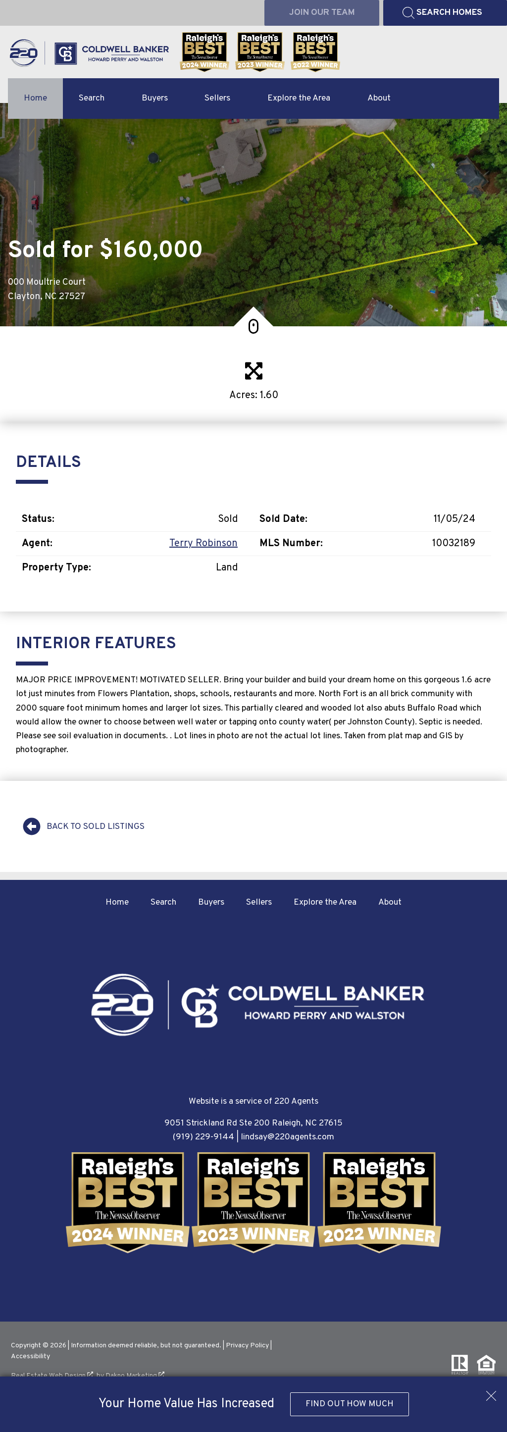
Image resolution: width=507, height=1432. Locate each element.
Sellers (259, 902)
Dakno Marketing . (135, 1376)
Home (35, 98)
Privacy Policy (247, 1345)
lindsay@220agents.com (287, 1137)
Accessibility (30, 1356)
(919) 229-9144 (203, 1137)
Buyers (211, 902)
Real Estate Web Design (52, 1376)
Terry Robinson (203, 544)
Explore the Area (325, 902)
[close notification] (491, 1392)
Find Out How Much (349, 1404)
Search (163, 902)
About (390, 902)
